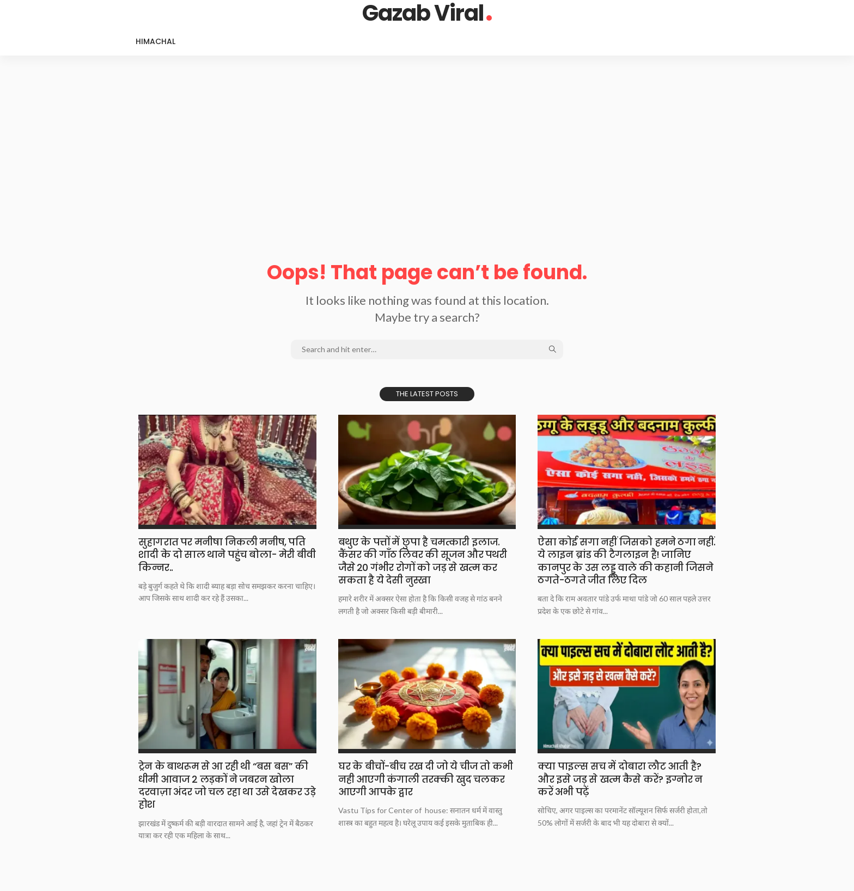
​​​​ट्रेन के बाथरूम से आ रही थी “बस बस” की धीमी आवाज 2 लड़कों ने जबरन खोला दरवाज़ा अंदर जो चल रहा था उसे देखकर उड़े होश (226, 785)
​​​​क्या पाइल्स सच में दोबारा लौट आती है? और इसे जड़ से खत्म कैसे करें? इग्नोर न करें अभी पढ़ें (620, 778)
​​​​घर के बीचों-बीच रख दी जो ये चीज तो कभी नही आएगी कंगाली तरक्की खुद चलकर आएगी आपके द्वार (425, 778)
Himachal (155, 41)
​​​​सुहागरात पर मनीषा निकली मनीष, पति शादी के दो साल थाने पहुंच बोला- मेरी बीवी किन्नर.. (226, 554)
